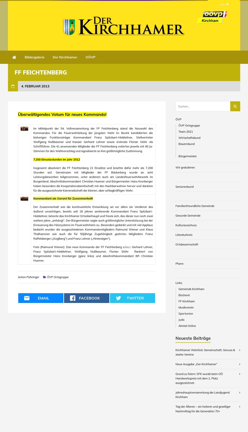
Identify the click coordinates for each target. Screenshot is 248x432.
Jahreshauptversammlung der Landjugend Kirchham (203, 395)
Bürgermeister (187, 156)
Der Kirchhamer (65, 57)
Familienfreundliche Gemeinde (195, 205)
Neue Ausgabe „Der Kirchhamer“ (196, 364)
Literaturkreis (184, 234)
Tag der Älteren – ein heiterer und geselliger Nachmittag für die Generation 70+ (203, 409)
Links (179, 282)
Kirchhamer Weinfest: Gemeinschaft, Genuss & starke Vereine (205, 352)
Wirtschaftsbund (189, 137)
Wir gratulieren (185, 167)
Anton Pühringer (28, 277)
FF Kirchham (186, 301)
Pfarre (179, 263)
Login (224, 4)
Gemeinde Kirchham (191, 289)
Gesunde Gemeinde (188, 215)
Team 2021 (185, 131)
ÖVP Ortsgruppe (58, 277)
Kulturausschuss (186, 225)
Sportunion (185, 313)
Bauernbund (186, 143)
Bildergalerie (34, 57)
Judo (181, 319)
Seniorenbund (185, 186)
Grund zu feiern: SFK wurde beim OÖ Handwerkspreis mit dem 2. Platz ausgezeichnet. (199, 378)
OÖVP (90, 57)
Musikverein (186, 307)
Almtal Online (187, 325)
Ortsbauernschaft (187, 244)
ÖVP (178, 119)
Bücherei (184, 295)
